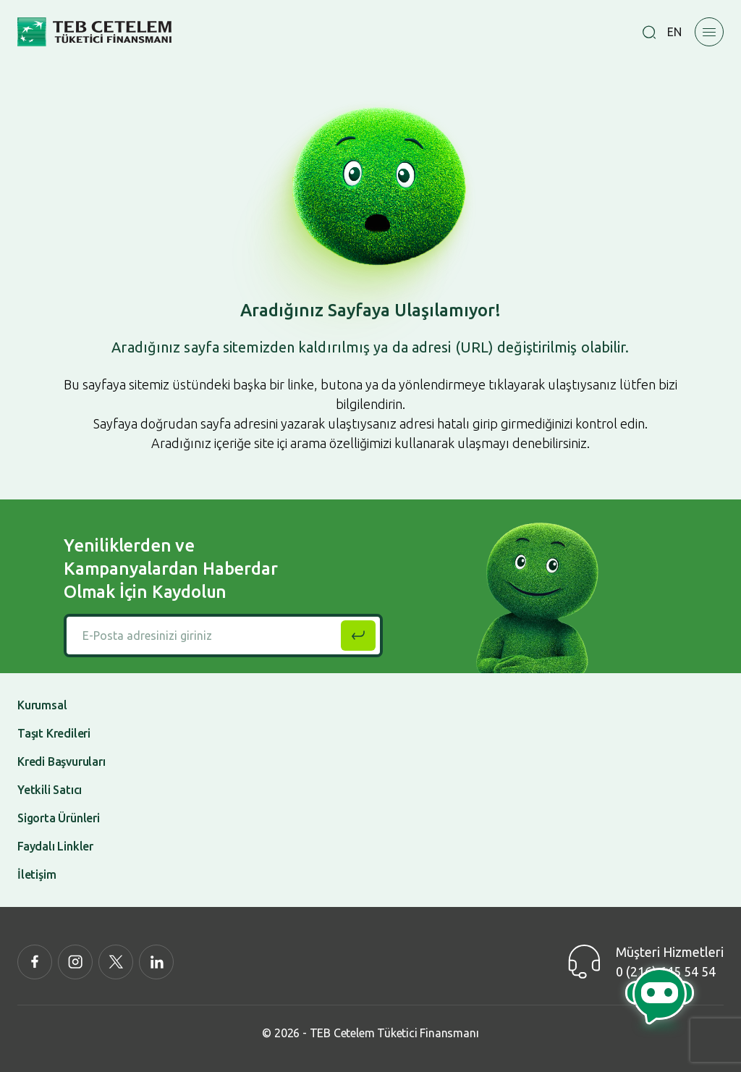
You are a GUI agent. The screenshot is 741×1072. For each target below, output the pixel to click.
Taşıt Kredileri (53, 733)
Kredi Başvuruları (61, 761)
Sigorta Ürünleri (58, 817)
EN (674, 31)
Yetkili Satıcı (49, 789)
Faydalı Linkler (55, 846)
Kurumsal (42, 705)
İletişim (36, 874)
